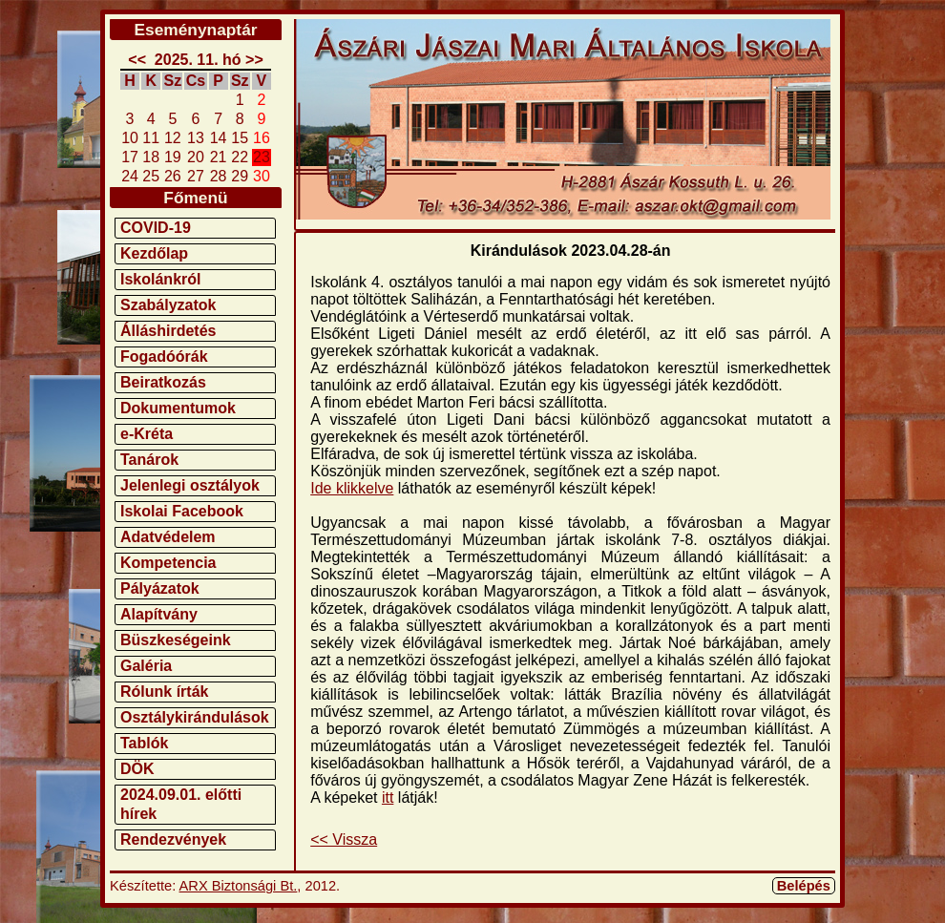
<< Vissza (343, 839)
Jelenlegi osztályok (190, 485)
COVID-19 (155, 228)
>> (254, 60)
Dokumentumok (178, 408)
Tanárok (149, 459)
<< (137, 60)
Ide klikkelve (351, 488)
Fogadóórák (164, 356)
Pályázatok (160, 588)
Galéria (146, 666)
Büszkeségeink (175, 640)
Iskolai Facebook (181, 511)
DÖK (137, 769)
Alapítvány (159, 614)
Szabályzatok (168, 305)
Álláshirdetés (168, 331)
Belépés (803, 885)
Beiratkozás (163, 382)
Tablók (144, 743)
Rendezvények (173, 839)
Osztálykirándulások (194, 717)
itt (387, 797)
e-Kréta (146, 434)
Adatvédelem (168, 537)
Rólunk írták (164, 691)
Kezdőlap (154, 253)
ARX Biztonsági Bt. (238, 885)
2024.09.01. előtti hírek (181, 804)
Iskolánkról (160, 279)
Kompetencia (168, 563)
